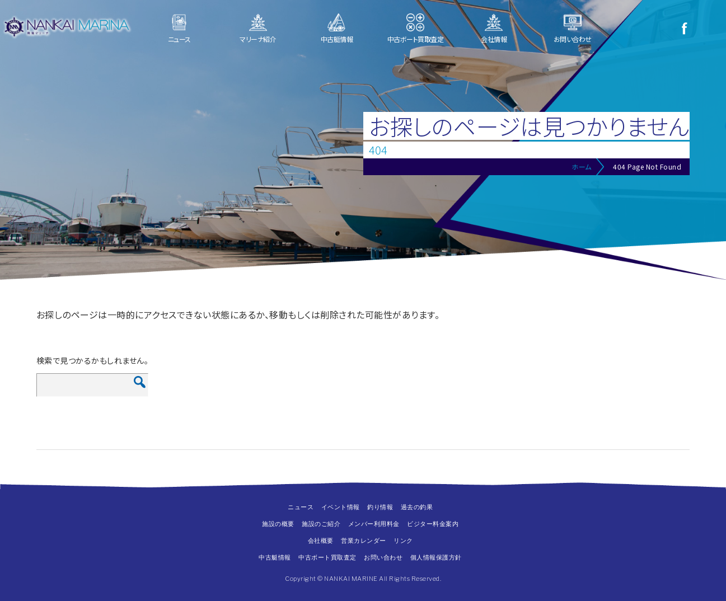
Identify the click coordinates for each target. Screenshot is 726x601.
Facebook (684, 28)
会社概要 (321, 540)
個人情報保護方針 (436, 557)
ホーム (582, 166)
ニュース (179, 39)
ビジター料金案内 (432, 524)
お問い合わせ (573, 39)
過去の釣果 (417, 507)
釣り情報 (380, 507)
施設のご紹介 (321, 524)
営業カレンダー (363, 540)
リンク (403, 540)
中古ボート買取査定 (415, 39)
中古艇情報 (337, 39)
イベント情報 (340, 507)
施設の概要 (278, 524)
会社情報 (494, 39)
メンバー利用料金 (374, 524)
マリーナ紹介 (258, 39)
